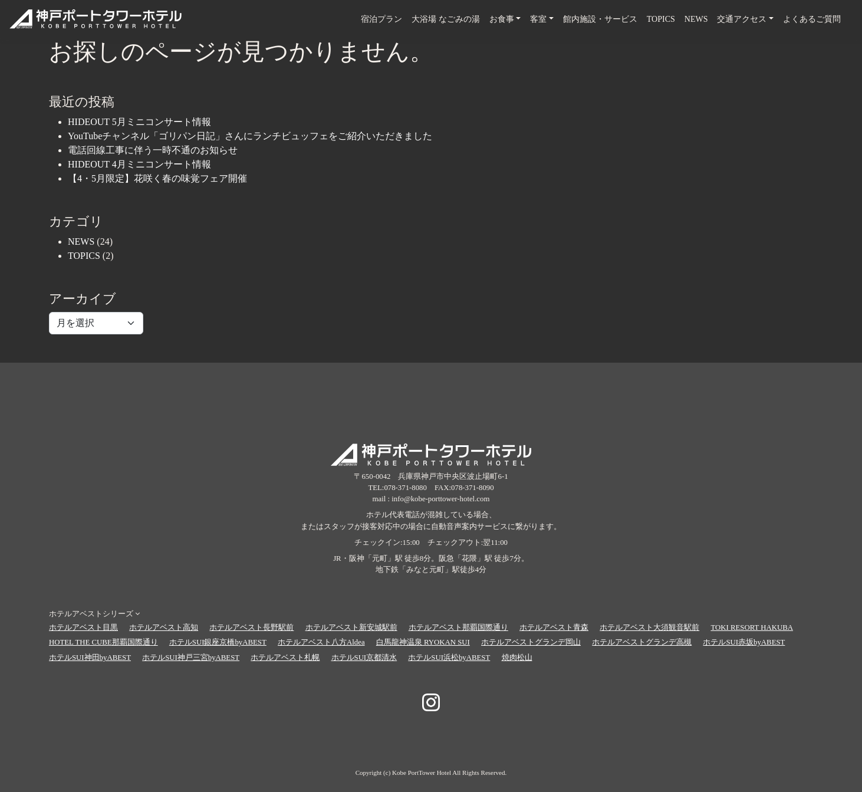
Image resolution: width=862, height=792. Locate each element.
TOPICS (661, 19)
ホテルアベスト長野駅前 (251, 627)
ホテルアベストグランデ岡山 (531, 642)
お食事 (501, 19)
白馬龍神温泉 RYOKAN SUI (423, 642)
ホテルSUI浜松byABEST (449, 657)
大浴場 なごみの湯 (446, 19)
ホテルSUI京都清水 (364, 657)
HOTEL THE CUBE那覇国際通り (103, 642)
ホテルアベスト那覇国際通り (458, 627)
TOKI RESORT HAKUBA (751, 627)
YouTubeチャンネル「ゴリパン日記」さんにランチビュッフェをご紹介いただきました (250, 136)
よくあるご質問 (812, 19)
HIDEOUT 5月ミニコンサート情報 (139, 122)
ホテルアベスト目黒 (83, 627)
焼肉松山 (517, 657)
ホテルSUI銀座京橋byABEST (218, 642)
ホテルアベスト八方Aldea (321, 642)
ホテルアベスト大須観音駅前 (649, 627)
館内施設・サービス (600, 19)
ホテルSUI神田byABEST (90, 657)
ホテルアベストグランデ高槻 (642, 642)
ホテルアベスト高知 (163, 627)
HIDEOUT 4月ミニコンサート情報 (139, 164)
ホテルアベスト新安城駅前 (351, 627)
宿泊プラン (381, 19)
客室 (538, 19)
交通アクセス (741, 19)
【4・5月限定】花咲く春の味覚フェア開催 (157, 178)
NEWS (696, 19)
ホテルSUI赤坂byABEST (744, 642)
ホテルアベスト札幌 (285, 657)
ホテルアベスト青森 (553, 627)
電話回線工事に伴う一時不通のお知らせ (153, 150)
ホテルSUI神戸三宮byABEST (190, 657)
